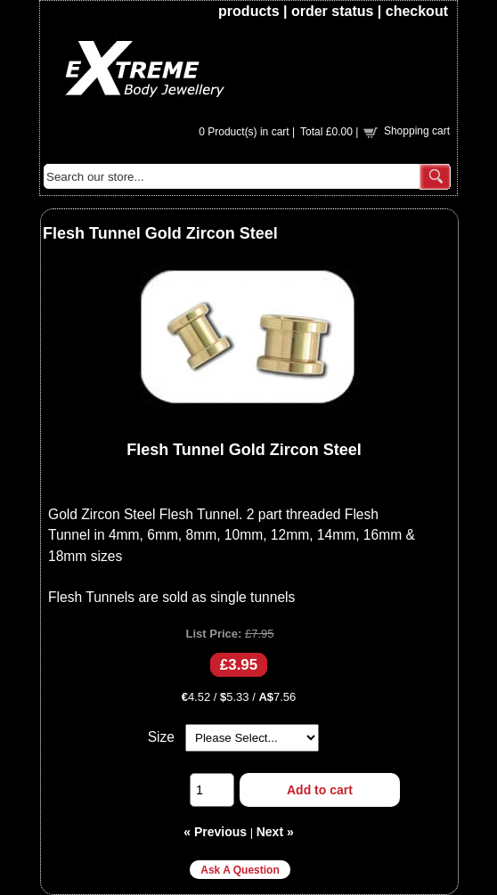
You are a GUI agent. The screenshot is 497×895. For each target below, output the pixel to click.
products (248, 11)
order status (332, 11)
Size (161, 736)
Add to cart (320, 790)
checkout (417, 11)
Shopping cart (417, 131)
